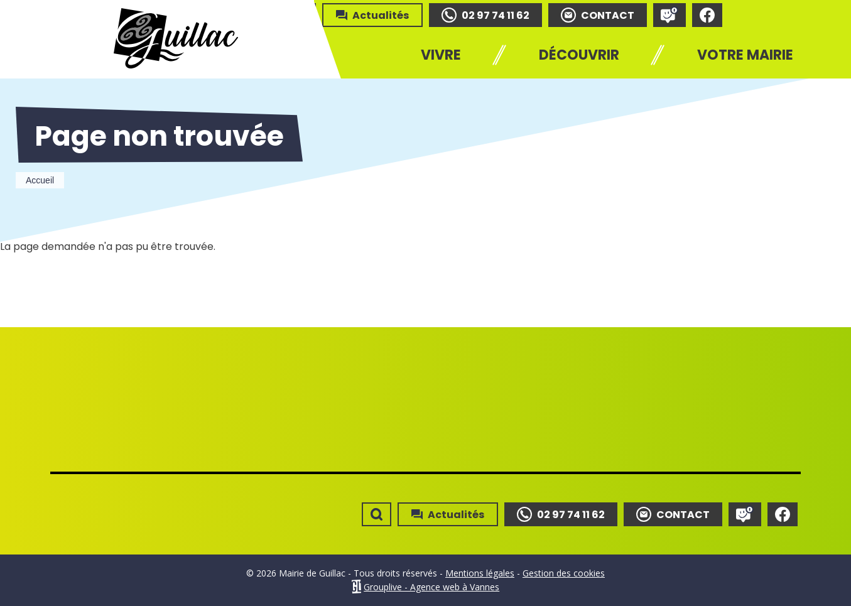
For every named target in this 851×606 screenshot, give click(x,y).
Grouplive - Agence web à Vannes (431, 587)
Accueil (40, 180)
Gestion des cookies (564, 573)
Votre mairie (745, 55)
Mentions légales (479, 573)
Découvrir (579, 55)
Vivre (441, 55)
